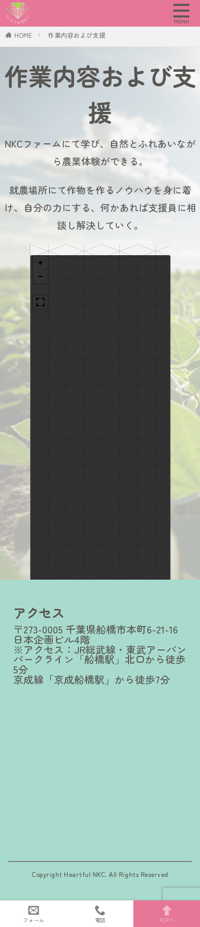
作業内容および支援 (77, 34)
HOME (23, 34)
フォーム (33, 914)
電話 (100, 914)
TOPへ (166, 914)
